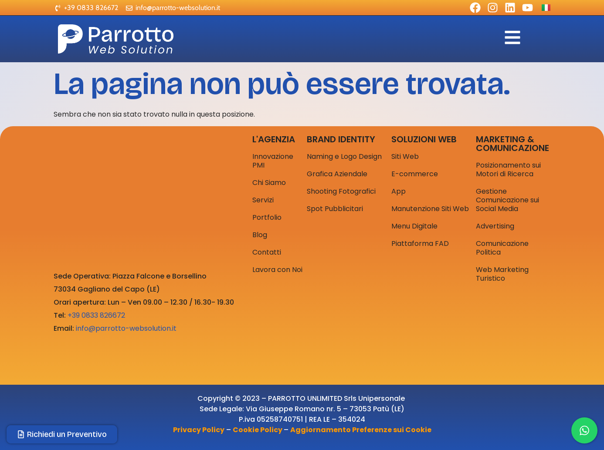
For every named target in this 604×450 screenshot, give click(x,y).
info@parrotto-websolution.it (126, 328)
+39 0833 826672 (96, 315)
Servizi (263, 200)
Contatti (266, 252)
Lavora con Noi (277, 270)
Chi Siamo (269, 183)
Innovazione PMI (272, 160)
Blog (259, 235)
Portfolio (267, 217)
